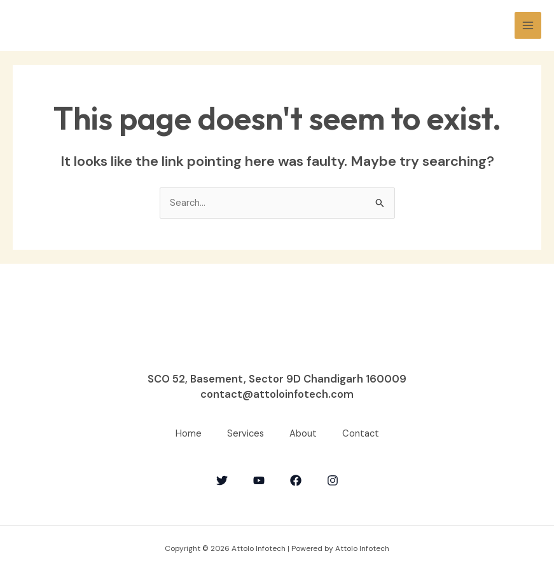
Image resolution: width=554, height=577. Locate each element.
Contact (360, 434)
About (303, 434)
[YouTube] (259, 480)
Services (245, 434)
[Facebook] (295, 480)
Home (189, 434)
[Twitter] (222, 480)
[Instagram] (332, 480)
